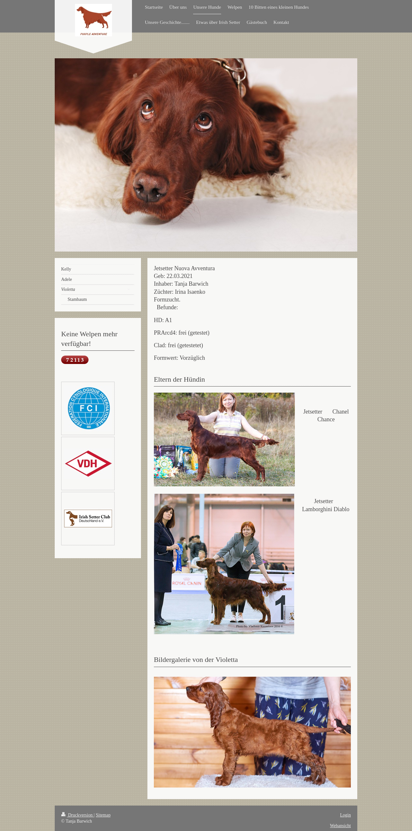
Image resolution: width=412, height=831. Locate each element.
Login (345, 815)
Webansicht (340, 825)
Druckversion (77, 815)
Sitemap (103, 815)
